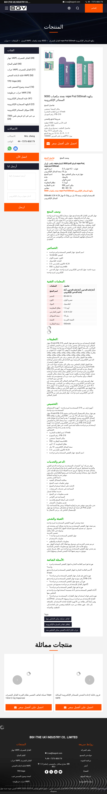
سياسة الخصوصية (86, 781)
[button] (17, 680)
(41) (19, 98)
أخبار (86, 766)
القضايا (85, 771)
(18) (20, 87)
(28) (20, 110)
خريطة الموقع (86, 776)
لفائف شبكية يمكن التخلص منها (57, 619)
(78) (19, 92)
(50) (20, 75)
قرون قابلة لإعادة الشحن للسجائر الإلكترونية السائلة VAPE (77, 696)
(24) (21, 117)
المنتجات (15, 41)
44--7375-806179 (94, 2)
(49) (20, 58)
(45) (14, 81)
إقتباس (93, 8)
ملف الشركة (86, 750)
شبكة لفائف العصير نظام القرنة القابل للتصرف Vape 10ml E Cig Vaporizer (28, 696)
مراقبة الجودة (86, 760)
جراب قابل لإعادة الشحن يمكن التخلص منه (62, 630)
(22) (20, 104)
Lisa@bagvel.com (71, 2)
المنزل (23, 41)
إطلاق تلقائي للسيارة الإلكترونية (58, 624)
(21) (21, 69)
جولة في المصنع (86, 755)
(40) (14, 64)
